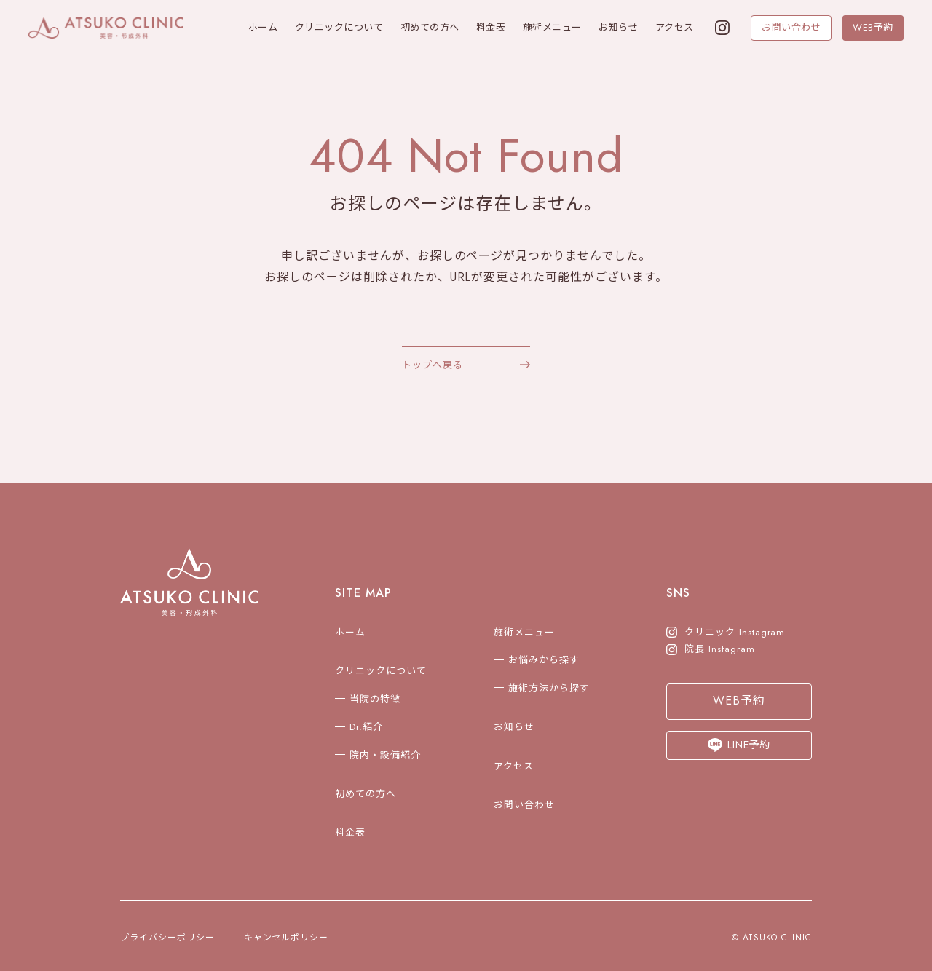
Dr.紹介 (366, 727)
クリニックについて (339, 27)
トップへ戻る (432, 365)
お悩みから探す (544, 660)
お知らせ (618, 27)
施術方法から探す (549, 688)
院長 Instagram (710, 649)
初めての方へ (429, 27)
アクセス (674, 27)
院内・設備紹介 (385, 755)
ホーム (263, 27)
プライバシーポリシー (167, 937)
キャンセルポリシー (286, 937)
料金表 (491, 27)
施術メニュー (552, 27)
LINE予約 (739, 744)
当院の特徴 (375, 699)
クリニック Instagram (725, 632)
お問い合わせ (791, 27)
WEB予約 (873, 27)
